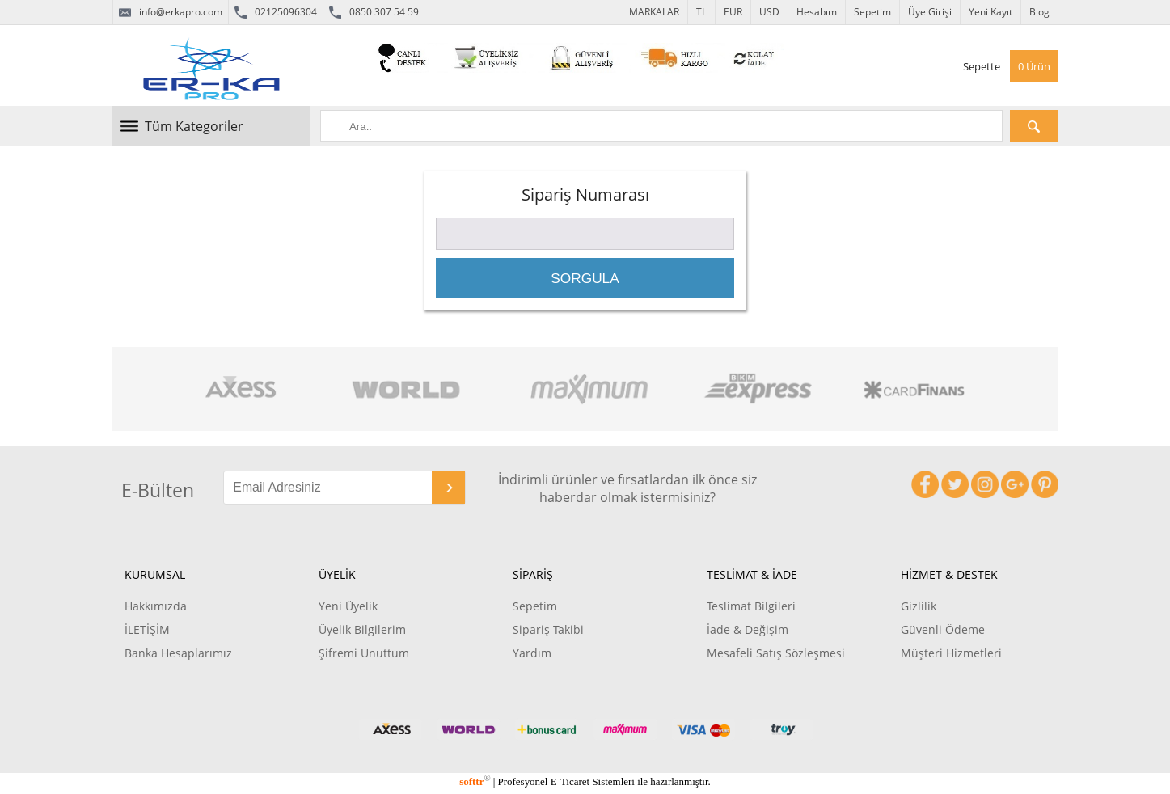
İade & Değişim (747, 629)
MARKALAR (654, 12)
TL (701, 12)
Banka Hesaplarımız (178, 653)
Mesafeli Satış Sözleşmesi (776, 653)
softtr (474, 781)
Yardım (532, 653)
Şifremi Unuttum (364, 653)
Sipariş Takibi (548, 629)
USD (769, 12)
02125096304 (275, 12)
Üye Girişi (930, 12)
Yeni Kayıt (990, 12)
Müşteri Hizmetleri (951, 653)
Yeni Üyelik (348, 606)
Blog (1039, 12)
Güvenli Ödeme (943, 629)
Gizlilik (918, 606)
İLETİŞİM (147, 629)
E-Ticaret (570, 781)
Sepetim (872, 12)
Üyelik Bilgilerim (362, 629)
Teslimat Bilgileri (751, 606)
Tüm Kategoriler (194, 126)
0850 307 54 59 (374, 12)
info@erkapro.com (170, 12)
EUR (733, 12)
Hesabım (816, 12)
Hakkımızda (156, 606)
